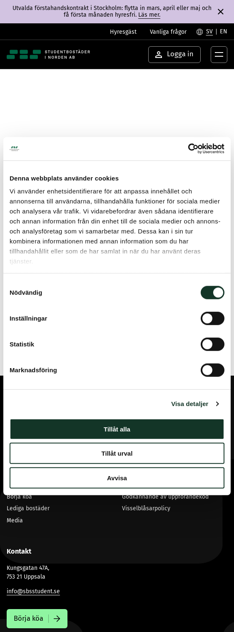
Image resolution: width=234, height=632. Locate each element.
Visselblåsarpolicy (146, 508)
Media (15, 520)
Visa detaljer (189, 403)
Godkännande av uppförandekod (165, 496)
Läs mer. (149, 14)
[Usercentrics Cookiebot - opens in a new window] (188, 148)
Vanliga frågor (168, 31)
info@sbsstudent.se (33, 591)
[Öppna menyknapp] (219, 54)
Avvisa (117, 477)
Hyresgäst (123, 31)
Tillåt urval (117, 453)
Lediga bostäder (28, 508)
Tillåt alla (117, 428)
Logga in (174, 54)
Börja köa (19, 496)
